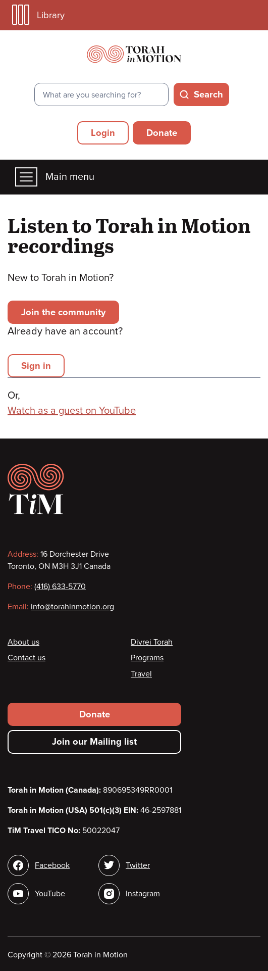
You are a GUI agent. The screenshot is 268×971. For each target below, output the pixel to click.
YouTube (50, 894)
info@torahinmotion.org (72, 607)
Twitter (138, 865)
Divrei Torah (152, 642)
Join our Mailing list (94, 741)
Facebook (52, 865)
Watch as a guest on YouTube (72, 411)
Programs (147, 658)
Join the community (63, 312)
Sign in (36, 365)
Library (38, 15)
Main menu (54, 177)
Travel (141, 674)
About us (23, 642)
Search (208, 94)
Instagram (143, 894)
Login (103, 132)
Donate (161, 132)
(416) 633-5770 (60, 586)
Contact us (26, 658)
